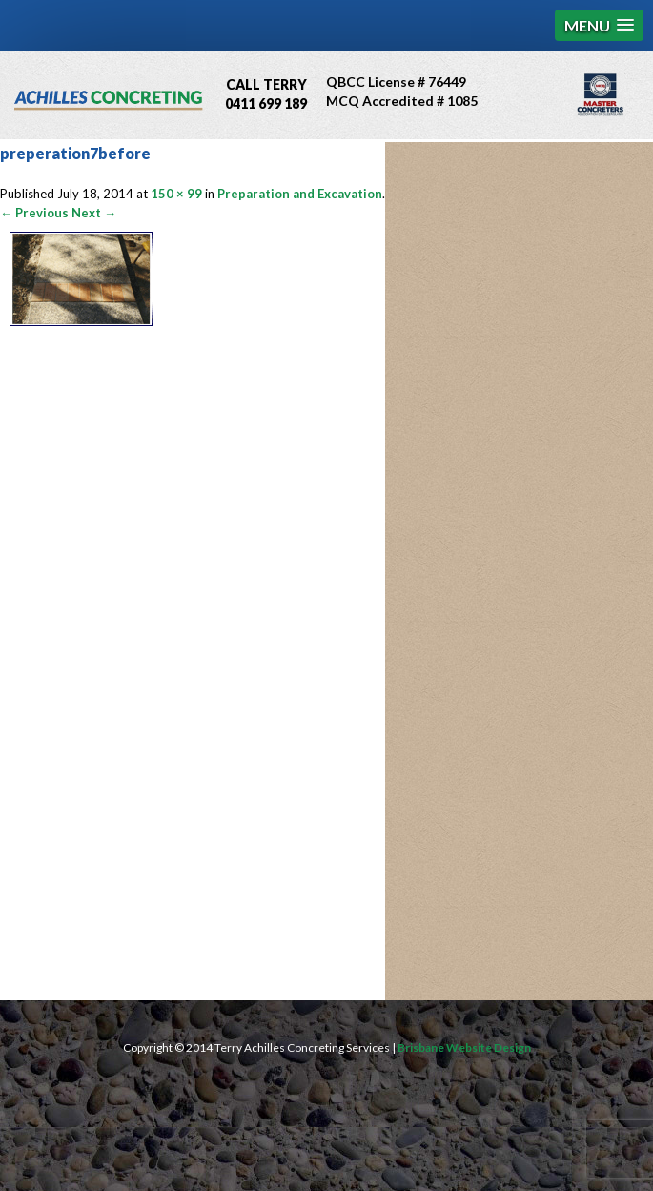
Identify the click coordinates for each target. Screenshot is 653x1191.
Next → (93, 212)
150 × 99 (176, 193)
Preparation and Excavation (299, 193)
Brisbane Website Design (464, 1047)
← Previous (34, 212)
